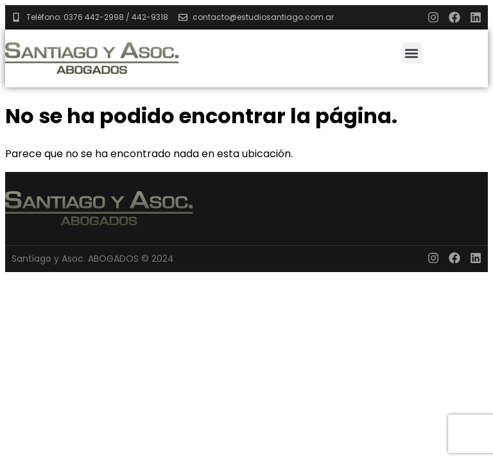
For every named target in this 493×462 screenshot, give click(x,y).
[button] (411, 53)
